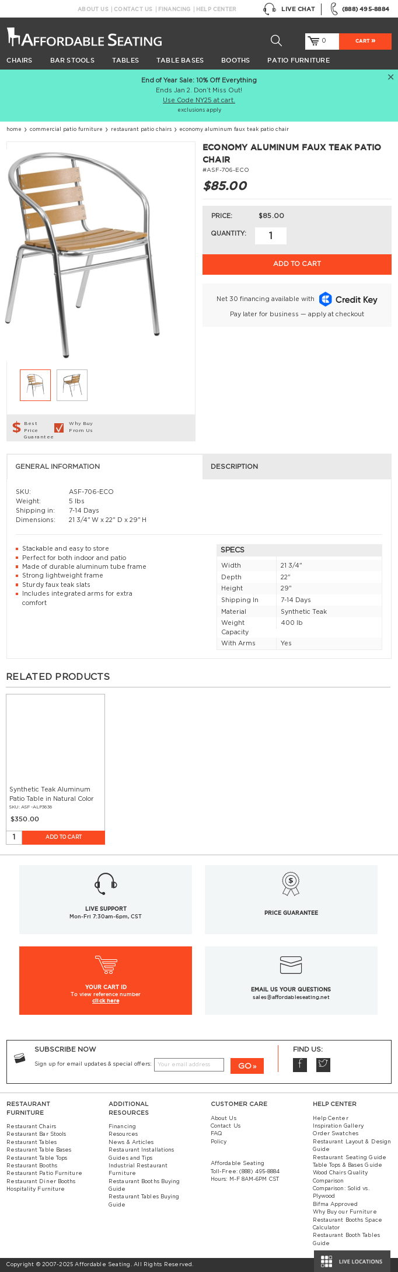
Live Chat (289, 9)
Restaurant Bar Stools (36, 1134)
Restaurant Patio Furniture (44, 1173)
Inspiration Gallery (338, 1126)
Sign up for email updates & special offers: (92, 1064)
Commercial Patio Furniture (66, 129)
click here (105, 1000)
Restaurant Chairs (31, 1126)
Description (234, 467)
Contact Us (133, 9)
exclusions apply (199, 110)
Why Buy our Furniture (345, 1212)
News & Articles (131, 1142)
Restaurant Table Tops (36, 1158)
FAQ (216, 1133)
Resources (123, 1134)
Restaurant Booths (31, 1166)
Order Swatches (335, 1133)
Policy (219, 1142)
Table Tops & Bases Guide (347, 1165)
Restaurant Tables (31, 1142)
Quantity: (228, 233)
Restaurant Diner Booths (40, 1181)
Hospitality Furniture (35, 1189)
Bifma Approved (335, 1204)
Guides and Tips (130, 1158)
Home (14, 129)
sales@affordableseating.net (291, 997)
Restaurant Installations (141, 1150)
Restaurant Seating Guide (349, 1157)
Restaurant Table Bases (38, 1150)
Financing (174, 9)
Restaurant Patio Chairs (141, 129)
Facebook (300, 1065)
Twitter (323, 1065)
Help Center (216, 9)
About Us (93, 9)
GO (245, 1066)
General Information (57, 467)
